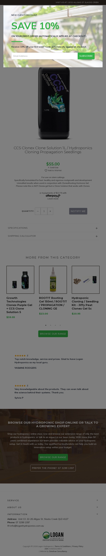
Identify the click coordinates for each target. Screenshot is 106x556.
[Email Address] (44, 56)
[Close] (99, 10)
